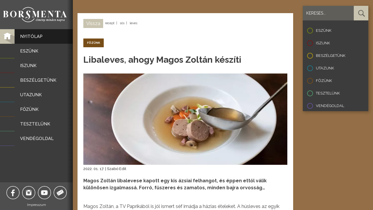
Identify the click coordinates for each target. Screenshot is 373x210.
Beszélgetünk (330, 55)
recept (110, 23)
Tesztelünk (328, 93)
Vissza (93, 23)
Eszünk (323, 30)
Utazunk (325, 68)
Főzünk (324, 80)
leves (133, 23)
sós (122, 23)
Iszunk (323, 43)
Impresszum (36, 205)
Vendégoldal (330, 106)
